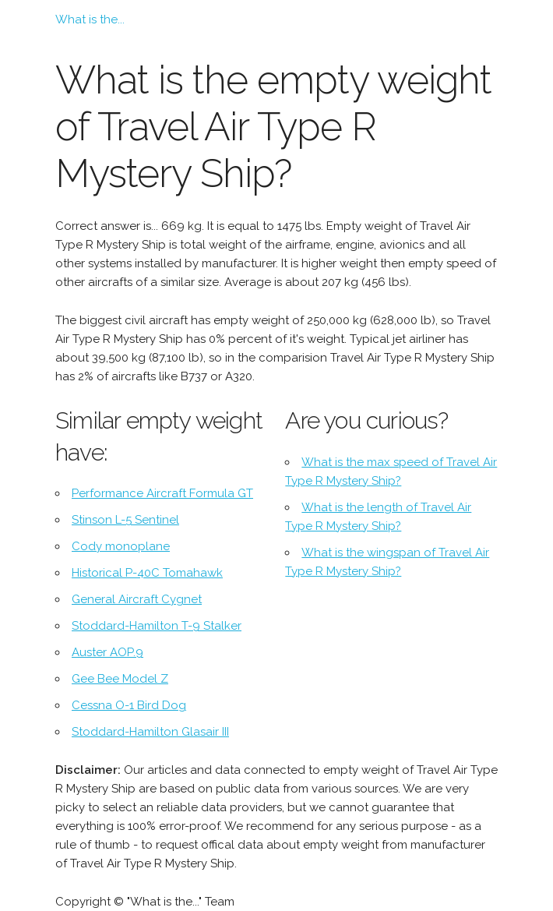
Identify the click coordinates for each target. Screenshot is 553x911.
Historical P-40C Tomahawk (147, 573)
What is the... (90, 19)
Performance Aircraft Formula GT (162, 493)
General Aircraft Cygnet (137, 599)
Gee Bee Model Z (120, 679)
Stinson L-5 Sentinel (125, 520)
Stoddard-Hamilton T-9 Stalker (156, 626)
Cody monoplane (121, 546)
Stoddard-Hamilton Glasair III (150, 732)
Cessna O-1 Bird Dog (129, 705)
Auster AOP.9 (107, 652)
